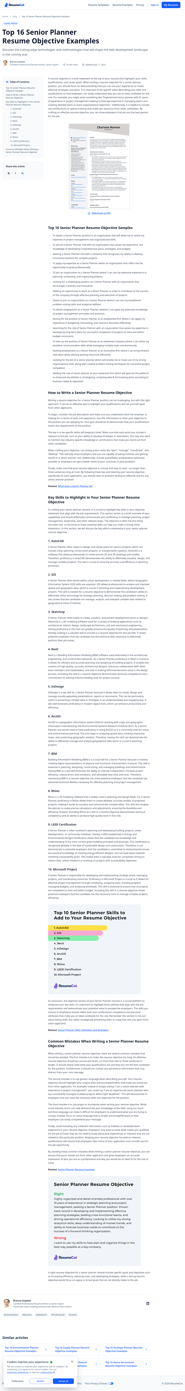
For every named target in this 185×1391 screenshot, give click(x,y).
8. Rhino (14, 137)
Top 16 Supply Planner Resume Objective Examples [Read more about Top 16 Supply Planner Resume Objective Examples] (76, 1349)
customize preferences (18, 1372)
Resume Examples (123, 5)
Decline (40, 1381)
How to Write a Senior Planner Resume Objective (20, 96)
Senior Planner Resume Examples (76, 1169)
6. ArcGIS (14, 129)
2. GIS (13, 112)
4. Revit (13, 120)
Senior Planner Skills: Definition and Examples (83, 1030)
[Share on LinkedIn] (22, 173)
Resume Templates (98, 5)
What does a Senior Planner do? (75, 486)
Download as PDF (99, 213)
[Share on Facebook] (15, 173)
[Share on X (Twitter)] (9, 173)
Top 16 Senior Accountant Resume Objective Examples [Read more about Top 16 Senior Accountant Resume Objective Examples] (126, 1364)
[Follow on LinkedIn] (147, 1303)
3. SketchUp (16, 116)
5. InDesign (15, 125)
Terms (78, 1383)
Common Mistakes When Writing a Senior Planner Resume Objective (22, 150)
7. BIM (13, 133)
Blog (15, 16)
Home (5, 16)
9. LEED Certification (19, 141)
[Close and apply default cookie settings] (72, 1362)
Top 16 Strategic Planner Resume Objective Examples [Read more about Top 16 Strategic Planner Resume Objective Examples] (126, 1349)
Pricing (140, 5)
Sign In (155, 5)
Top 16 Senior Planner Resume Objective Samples (20, 89)
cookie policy (47, 1372)
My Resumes (171, 5)
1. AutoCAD (15, 108)
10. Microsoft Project (20, 145)
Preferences (17, 1381)
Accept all (63, 1381)
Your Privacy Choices (99, 1383)
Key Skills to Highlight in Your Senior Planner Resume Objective (23, 103)
